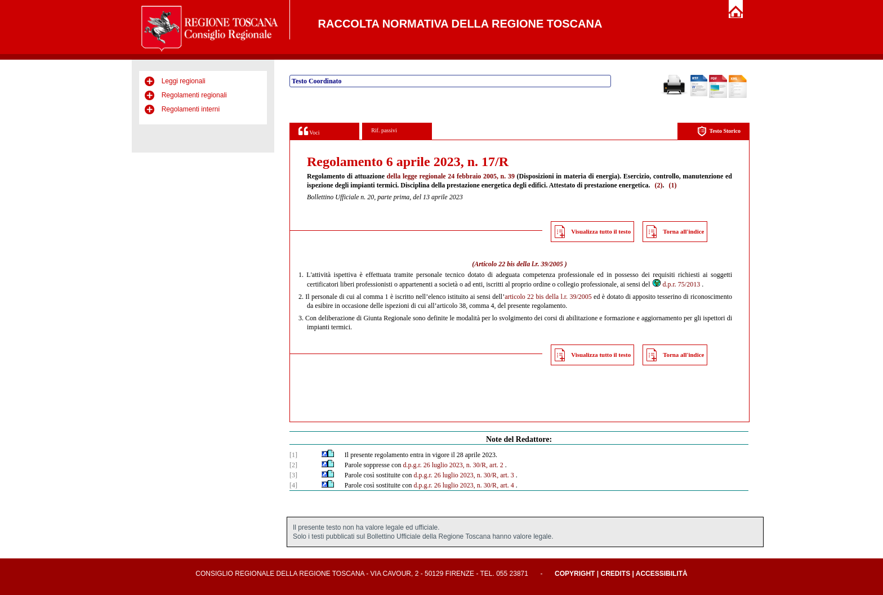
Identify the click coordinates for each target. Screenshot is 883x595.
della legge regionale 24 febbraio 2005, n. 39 (451, 176)
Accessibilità (662, 574)
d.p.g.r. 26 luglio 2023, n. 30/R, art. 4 (463, 485)
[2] (293, 465)
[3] (293, 475)
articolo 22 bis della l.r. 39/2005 (548, 297)
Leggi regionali (184, 81)
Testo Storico (719, 131)
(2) (658, 185)
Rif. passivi (384, 130)
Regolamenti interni (191, 109)
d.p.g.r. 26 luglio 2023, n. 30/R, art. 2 (453, 465)
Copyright (575, 574)
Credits (615, 574)
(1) (672, 185)
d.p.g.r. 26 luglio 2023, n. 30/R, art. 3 (463, 475)
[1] (293, 455)
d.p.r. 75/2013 (676, 284)
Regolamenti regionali (194, 95)
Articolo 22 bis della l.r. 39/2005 (518, 264)
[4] (293, 485)
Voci (308, 131)
